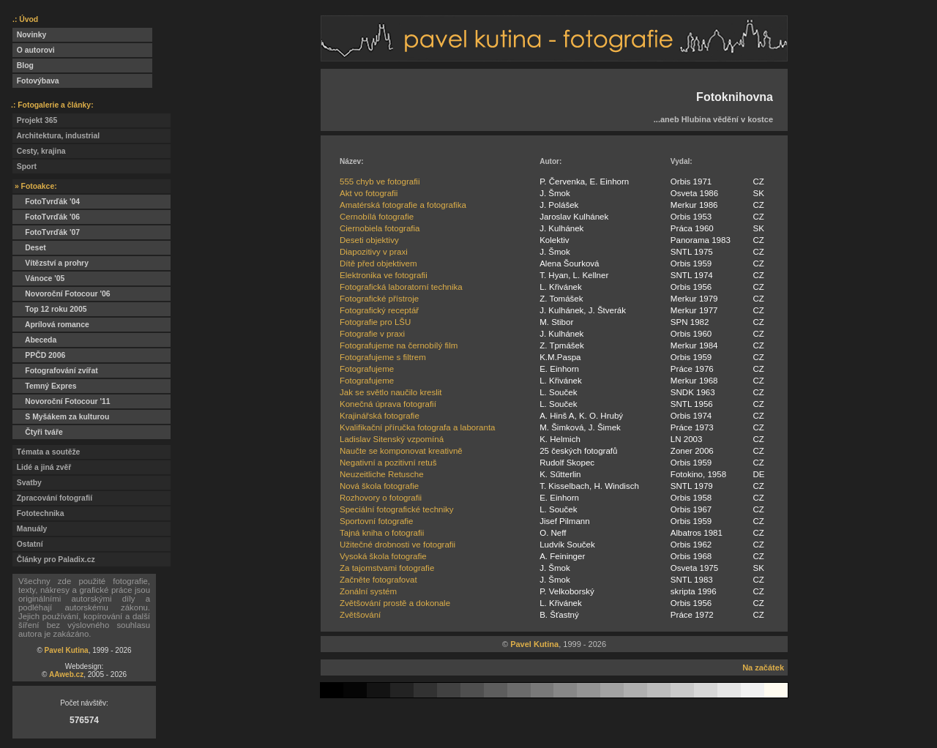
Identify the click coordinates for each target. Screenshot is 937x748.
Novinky (29, 35)
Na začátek (763, 667)
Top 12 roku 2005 (49, 309)
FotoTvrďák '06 (46, 217)
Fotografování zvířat (55, 371)
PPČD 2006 (38, 355)
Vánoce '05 (38, 278)
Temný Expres (44, 386)
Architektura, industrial (56, 136)
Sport (24, 166)
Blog (23, 65)
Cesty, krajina (39, 151)
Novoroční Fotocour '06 (61, 294)
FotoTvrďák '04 (46, 202)
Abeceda (34, 340)
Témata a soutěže (46, 452)
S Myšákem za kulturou (60, 417)
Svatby (27, 483)
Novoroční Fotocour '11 (61, 401)
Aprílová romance (50, 325)
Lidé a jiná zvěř (41, 467)
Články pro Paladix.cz (53, 560)
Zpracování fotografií (52, 498)
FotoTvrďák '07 (46, 232)
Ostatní (27, 544)
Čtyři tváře (37, 432)
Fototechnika (38, 513)
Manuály (29, 529)
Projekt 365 (34, 120)
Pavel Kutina (67, 650)
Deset (29, 248)
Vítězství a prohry (50, 263)
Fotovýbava (35, 81)
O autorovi (33, 50)
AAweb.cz (66, 674)
